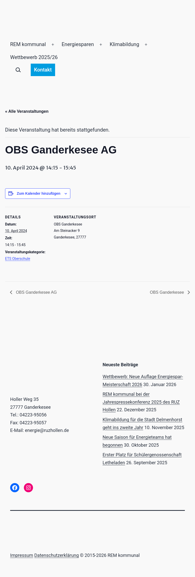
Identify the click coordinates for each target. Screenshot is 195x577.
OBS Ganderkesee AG (36, 292)
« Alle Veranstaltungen (26, 111)
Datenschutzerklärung (56, 555)
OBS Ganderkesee (167, 292)
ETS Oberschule (17, 259)
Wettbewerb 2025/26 (34, 57)
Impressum (21, 555)
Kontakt (43, 70)
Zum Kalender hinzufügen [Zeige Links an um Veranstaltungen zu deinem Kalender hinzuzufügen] (38, 193)
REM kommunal (28, 44)
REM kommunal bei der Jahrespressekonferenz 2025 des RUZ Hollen (141, 401)
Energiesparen (78, 44)
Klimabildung (124, 44)
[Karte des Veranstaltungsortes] (129, 242)
